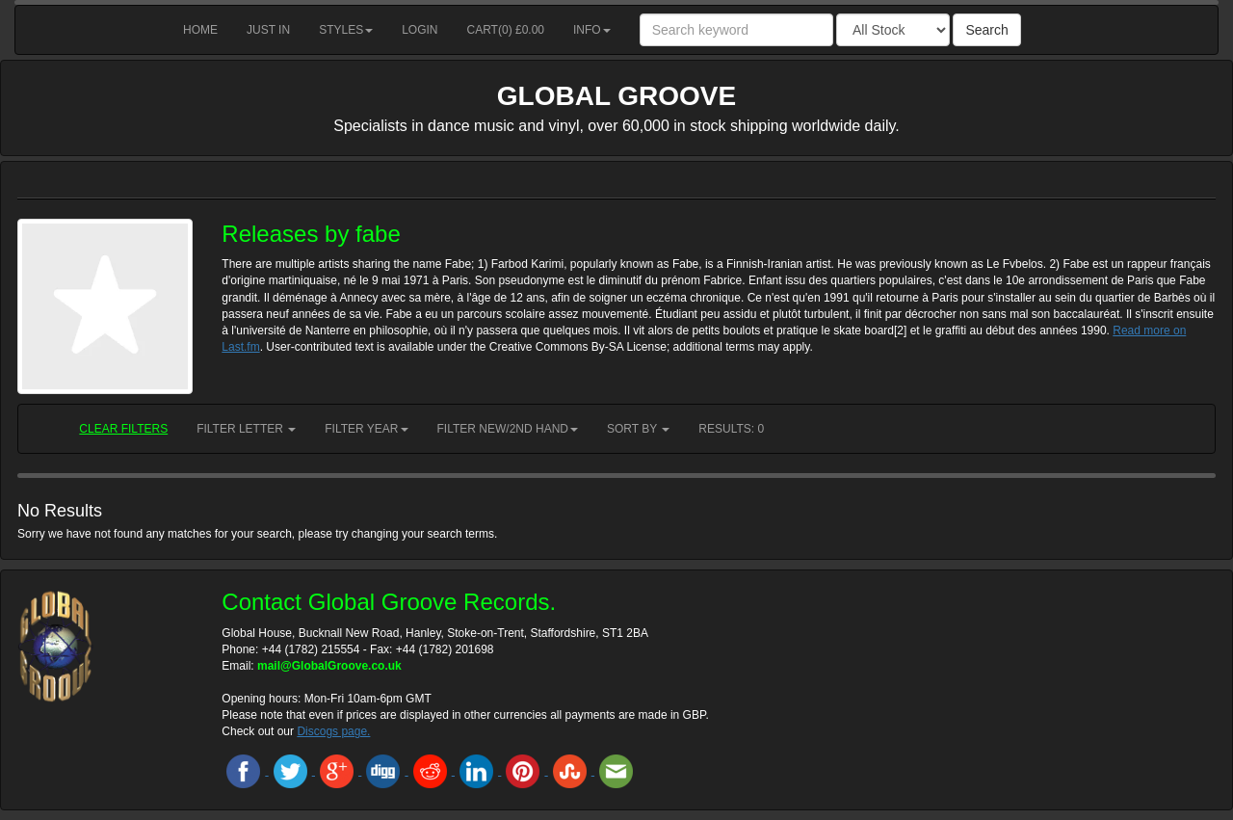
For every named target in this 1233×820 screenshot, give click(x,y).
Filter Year (366, 429)
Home (200, 30)
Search (986, 30)
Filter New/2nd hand (507, 429)
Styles (346, 30)
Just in (268, 30)
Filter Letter (246, 429)
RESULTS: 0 (731, 429)
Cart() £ (506, 30)
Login (419, 30)
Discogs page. (333, 731)
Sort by (638, 429)
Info (592, 30)
